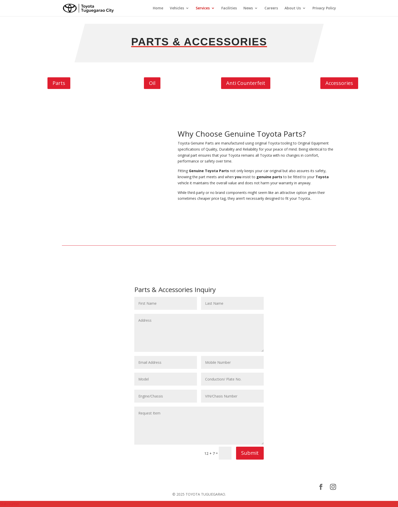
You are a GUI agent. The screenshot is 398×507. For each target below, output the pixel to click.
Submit (250, 452)
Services (203, 8)
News (248, 8)
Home (158, 8)
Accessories (339, 83)
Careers (271, 8)
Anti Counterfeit (245, 83)
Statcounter (9, 503)
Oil (152, 83)
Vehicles (177, 8)
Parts (59, 83)
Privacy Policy (324, 8)
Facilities (229, 8)
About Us (293, 8)
